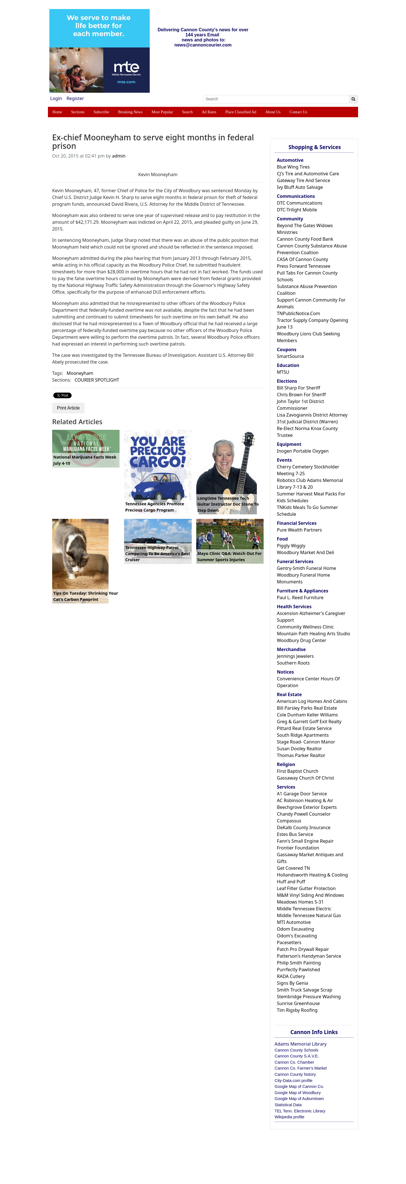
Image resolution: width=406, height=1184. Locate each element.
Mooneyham (80, 373)
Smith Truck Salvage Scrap (304, 990)
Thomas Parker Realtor (301, 755)
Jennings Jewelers (295, 656)
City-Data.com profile (293, 1080)
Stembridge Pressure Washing (309, 996)
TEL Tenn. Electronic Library (300, 1111)
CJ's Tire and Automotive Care (308, 174)
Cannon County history (295, 1074)
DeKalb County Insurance (303, 827)
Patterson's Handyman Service (309, 956)
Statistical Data (288, 1105)
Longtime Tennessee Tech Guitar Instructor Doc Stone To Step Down (228, 504)
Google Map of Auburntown (299, 1098)
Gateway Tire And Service (303, 180)
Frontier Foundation (298, 848)
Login (56, 98)
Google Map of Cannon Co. (299, 1086)
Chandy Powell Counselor (304, 814)
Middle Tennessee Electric (304, 909)
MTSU (283, 372)
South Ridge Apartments (303, 735)
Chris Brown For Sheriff (301, 394)
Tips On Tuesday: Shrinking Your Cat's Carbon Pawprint (85, 596)
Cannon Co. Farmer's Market (301, 1068)
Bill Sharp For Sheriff (298, 388)
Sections (77, 112)
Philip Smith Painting (299, 963)
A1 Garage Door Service (302, 794)
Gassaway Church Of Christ (305, 778)
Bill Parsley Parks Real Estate (307, 708)
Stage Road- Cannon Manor (306, 742)
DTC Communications (299, 203)
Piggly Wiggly (291, 546)
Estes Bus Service (295, 834)
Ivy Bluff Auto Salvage (300, 187)
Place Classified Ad (240, 112)
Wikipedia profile (289, 1117)
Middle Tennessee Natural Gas (309, 915)
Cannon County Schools (296, 1050)
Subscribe (101, 112)
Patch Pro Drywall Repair (303, 949)
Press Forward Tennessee (303, 266)
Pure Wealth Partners (299, 530)
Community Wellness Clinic (305, 627)
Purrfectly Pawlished (298, 969)
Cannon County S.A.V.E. (297, 1056)
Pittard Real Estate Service (304, 728)
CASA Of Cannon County (302, 259)
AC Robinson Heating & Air (305, 800)
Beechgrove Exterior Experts (307, 807)
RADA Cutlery (291, 976)
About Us (273, 112)
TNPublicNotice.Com (298, 313)
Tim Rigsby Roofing (297, 1010)
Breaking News (130, 112)
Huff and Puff (291, 881)
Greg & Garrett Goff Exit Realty (309, 721)
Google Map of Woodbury (298, 1092)
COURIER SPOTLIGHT (97, 380)
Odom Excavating (295, 929)
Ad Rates (209, 112)
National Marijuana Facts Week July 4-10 (84, 460)
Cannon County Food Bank (305, 239)
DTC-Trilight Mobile (297, 210)
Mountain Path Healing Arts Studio (313, 633)
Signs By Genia (292, 983)
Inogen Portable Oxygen (303, 451)
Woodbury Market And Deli (305, 552)
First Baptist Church (297, 771)
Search (187, 112)
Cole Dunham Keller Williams (307, 715)
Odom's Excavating (297, 936)
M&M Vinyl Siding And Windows (310, 895)
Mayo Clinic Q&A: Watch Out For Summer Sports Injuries (229, 556)
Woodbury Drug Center (301, 640)
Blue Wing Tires (293, 167)
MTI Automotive (294, 922)
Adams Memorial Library (300, 1044)
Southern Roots (293, 663)
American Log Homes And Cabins (312, 701)
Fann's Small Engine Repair (305, 841)
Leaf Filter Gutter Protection (306, 888)
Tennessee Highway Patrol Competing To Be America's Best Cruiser (157, 553)
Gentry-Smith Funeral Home (306, 568)
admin (118, 156)
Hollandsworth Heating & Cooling (312, 875)
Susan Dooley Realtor (299, 748)
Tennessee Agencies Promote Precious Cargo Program (154, 507)
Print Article (68, 408)
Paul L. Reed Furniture (300, 597)
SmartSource (290, 356)
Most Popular (162, 112)
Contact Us (298, 112)
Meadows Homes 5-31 (300, 902)
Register (75, 98)
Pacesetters (289, 942)
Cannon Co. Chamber (294, 1062)
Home (57, 112)
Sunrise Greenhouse (298, 1003)
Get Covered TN (293, 868)
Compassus (289, 821)
